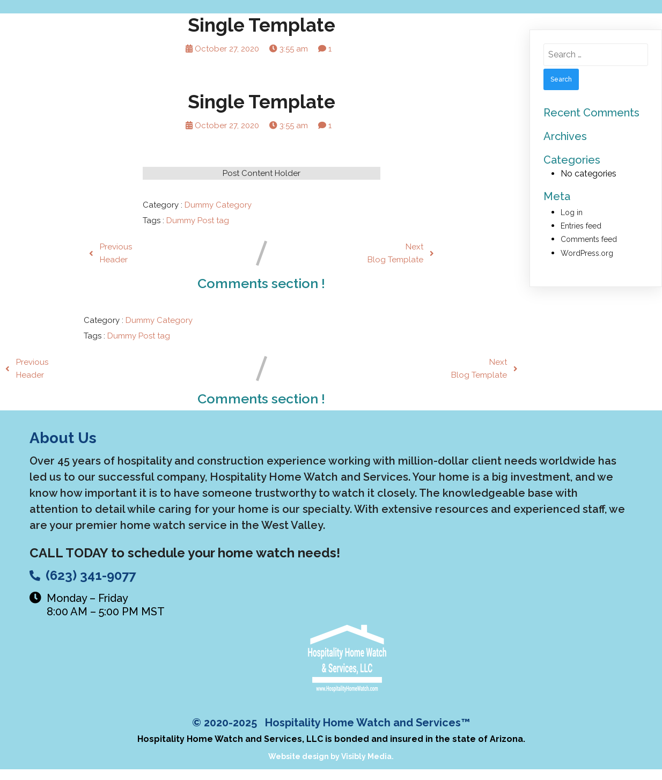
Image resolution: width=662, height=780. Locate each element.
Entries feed (581, 226)
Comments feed (589, 239)
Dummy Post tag (197, 220)
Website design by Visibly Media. (331, 756)
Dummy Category (218, 205)
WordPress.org (587, 253)
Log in (572, 212)
